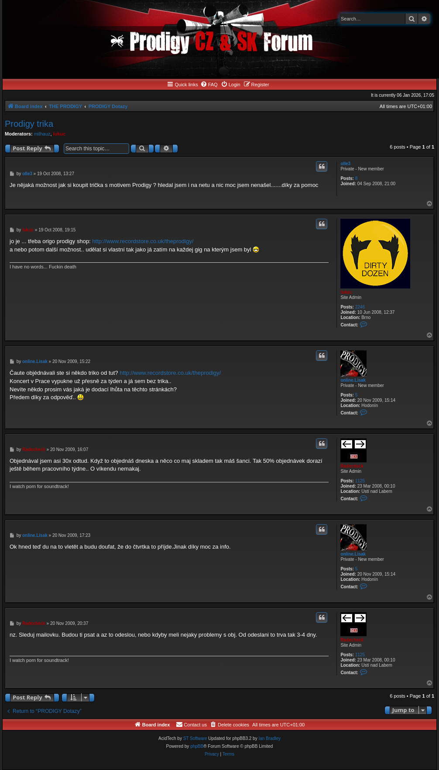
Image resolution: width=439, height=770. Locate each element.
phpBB (196, 746)
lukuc (59, 133)
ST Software (195, 738)
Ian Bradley (269, 738)
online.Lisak (353, 380)
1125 (360, 480)
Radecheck (352, 466)
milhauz (42, 133)
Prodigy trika (29, 124)
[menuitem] (209, 84)
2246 (360, 307)
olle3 (345, 163)
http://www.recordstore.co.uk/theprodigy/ (142, 241)
